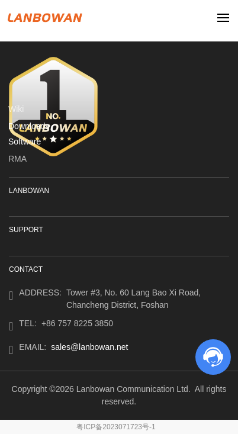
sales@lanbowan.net (89, 347)
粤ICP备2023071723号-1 (115, 427)
